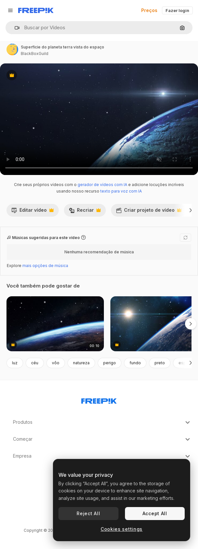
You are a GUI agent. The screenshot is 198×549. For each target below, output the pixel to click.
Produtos (102, 422)
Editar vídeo (32, 211)
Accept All (154, 513)
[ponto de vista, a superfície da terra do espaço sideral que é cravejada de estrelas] (55, 323)
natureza (81, 362)
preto (160, 362)
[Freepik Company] (99, 399)
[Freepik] (36, 10)
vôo (55, 362)
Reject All (88, 513)
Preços (149, 10)
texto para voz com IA (121, 191)
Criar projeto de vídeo (148, 211)
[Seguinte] (190, 210)
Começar (102, 439)
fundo (135, 362)
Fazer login (177, 10)
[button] (14, 27)
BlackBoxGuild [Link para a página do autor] (34, 53)
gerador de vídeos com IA (102, 184)
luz (15, 362)
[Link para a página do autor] (12, 49)
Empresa (102, 456)
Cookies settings (121, 529)
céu (34, 362)
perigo (109, 362)
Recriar (85, 211)
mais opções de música (45, 265)
